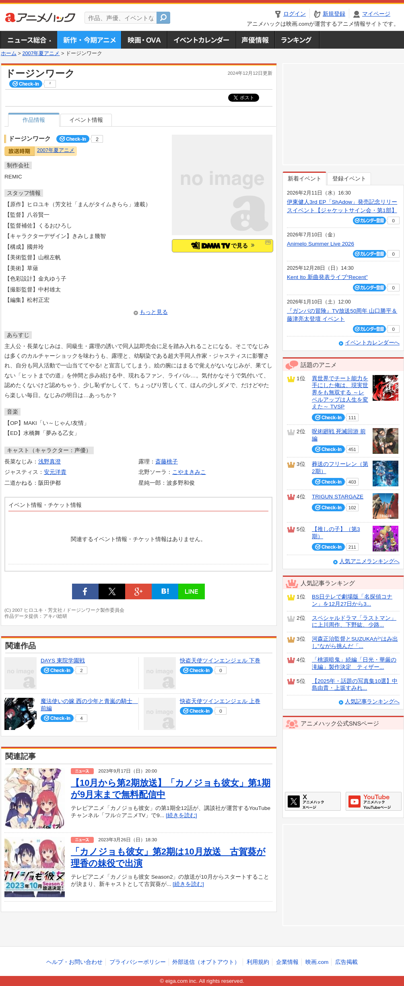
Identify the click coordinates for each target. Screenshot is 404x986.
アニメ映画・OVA (144, 40)
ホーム (8, 53)
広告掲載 (346, 962)
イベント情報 (86, 120)
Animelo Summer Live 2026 (320, 244)
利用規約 (258, 962)
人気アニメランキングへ (369, 561)
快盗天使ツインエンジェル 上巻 (220, 701)
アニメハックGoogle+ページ (374, 801)
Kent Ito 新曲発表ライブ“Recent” (327, 277)
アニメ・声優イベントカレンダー (201, 40)
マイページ (376, 14)
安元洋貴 (55, 472)
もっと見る (154, 312)
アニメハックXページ (313, 801)
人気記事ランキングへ (372, 702)
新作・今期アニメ (89, 40)
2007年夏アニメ (41, 53)
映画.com (316, 962)
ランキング (297, 40)
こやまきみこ (189, 472)
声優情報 (255, 40)
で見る (222, 245)
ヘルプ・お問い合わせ (74, 962)
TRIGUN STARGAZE (337, 497)
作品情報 (34, 120)
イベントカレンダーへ (372, 343)
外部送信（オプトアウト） (206, 962)
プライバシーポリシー (137, 962)
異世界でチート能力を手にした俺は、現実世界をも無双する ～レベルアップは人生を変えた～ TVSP (340, 392)
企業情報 (287, 962)
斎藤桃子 (166, 462)
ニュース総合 (29, 40)
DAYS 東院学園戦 (63, 661)
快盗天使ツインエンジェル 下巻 (220, 661)
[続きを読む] (181, 815)
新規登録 (334, 14)
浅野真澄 (49, 462)
